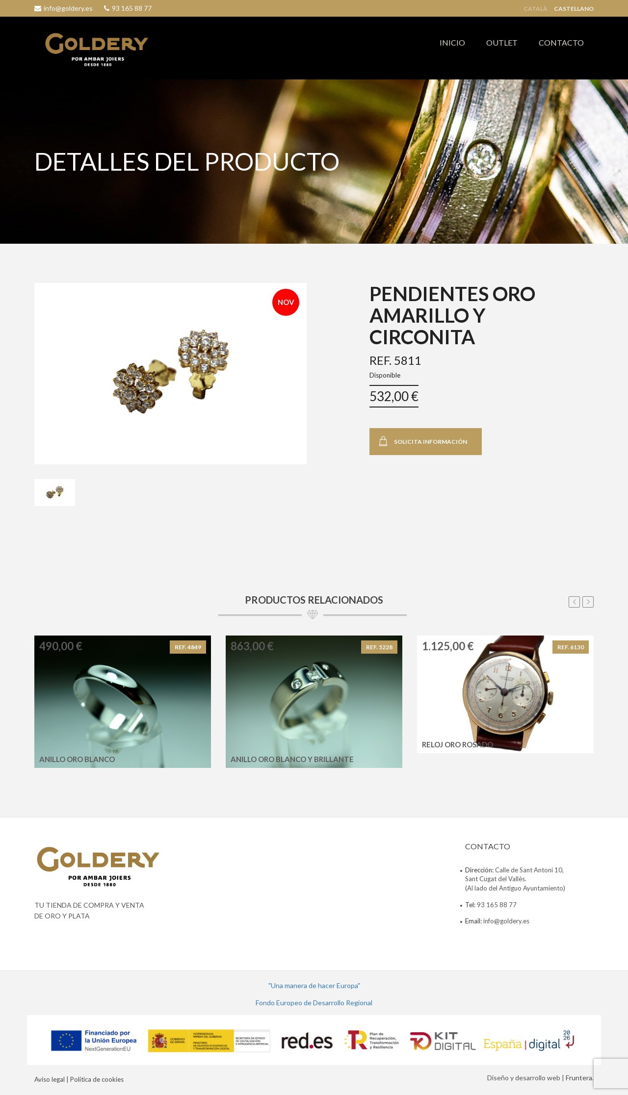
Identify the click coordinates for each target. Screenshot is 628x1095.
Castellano (574, 9)
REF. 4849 (188, 647)
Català (535, 9)
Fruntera (579, 1077)
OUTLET (502, 42)
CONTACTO (561, 42)
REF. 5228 (379, 647)
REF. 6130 (570, 647)
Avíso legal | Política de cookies (79, 1079)
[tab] (54, 493)
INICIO (452, 42)
